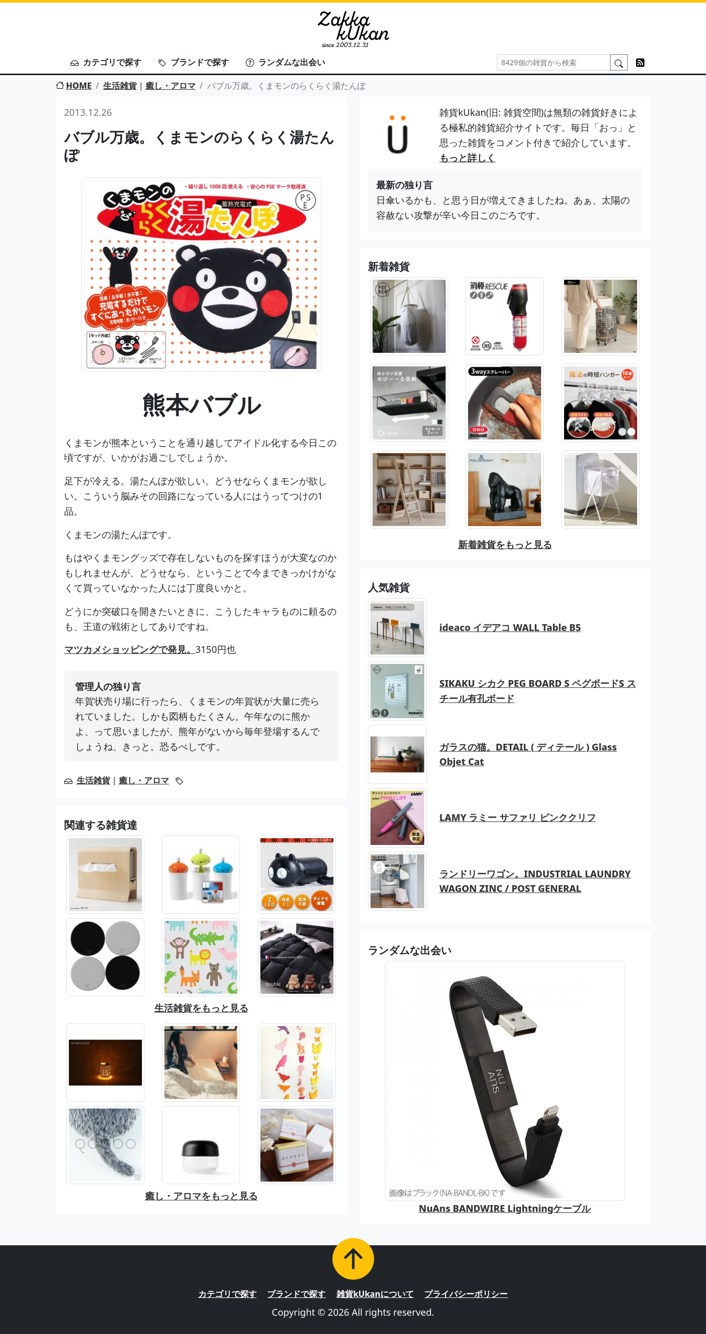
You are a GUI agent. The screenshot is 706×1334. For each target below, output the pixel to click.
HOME (74, 85)
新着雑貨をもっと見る (505, 544)
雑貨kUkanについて (375, 1294)
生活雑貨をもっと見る (201, 1008)
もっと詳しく (467, 157)
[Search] (554, 62)
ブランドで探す (193, 62)
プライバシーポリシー (466, 1294)
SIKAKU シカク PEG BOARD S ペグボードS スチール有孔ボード (537, 691)
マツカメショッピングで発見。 (130, 649)
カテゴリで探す (105, 62)
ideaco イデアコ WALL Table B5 (510, 627)
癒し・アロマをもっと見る (201, 1195)
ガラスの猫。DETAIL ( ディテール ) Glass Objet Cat (528, 754)
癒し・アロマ (171, 85)
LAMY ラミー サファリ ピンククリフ (517, 817)
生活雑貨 (120, 85)
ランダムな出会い (285, 62)
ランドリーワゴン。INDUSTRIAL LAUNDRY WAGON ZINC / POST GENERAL (535, 881)
